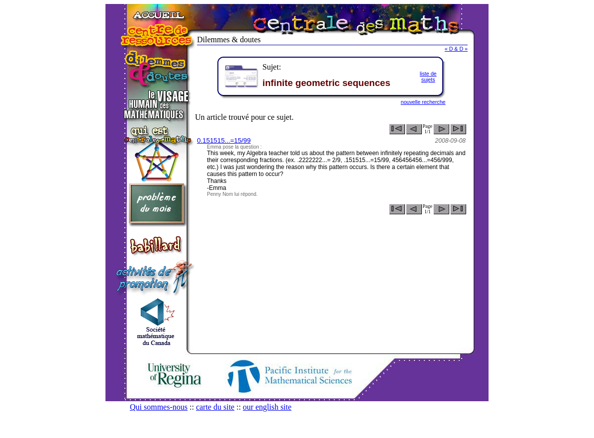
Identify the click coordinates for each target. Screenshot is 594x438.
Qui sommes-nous (159, 407)
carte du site (215, 407)
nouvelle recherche (422, 102)
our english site (267, 407)
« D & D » (456, 49)
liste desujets (428, 77)
